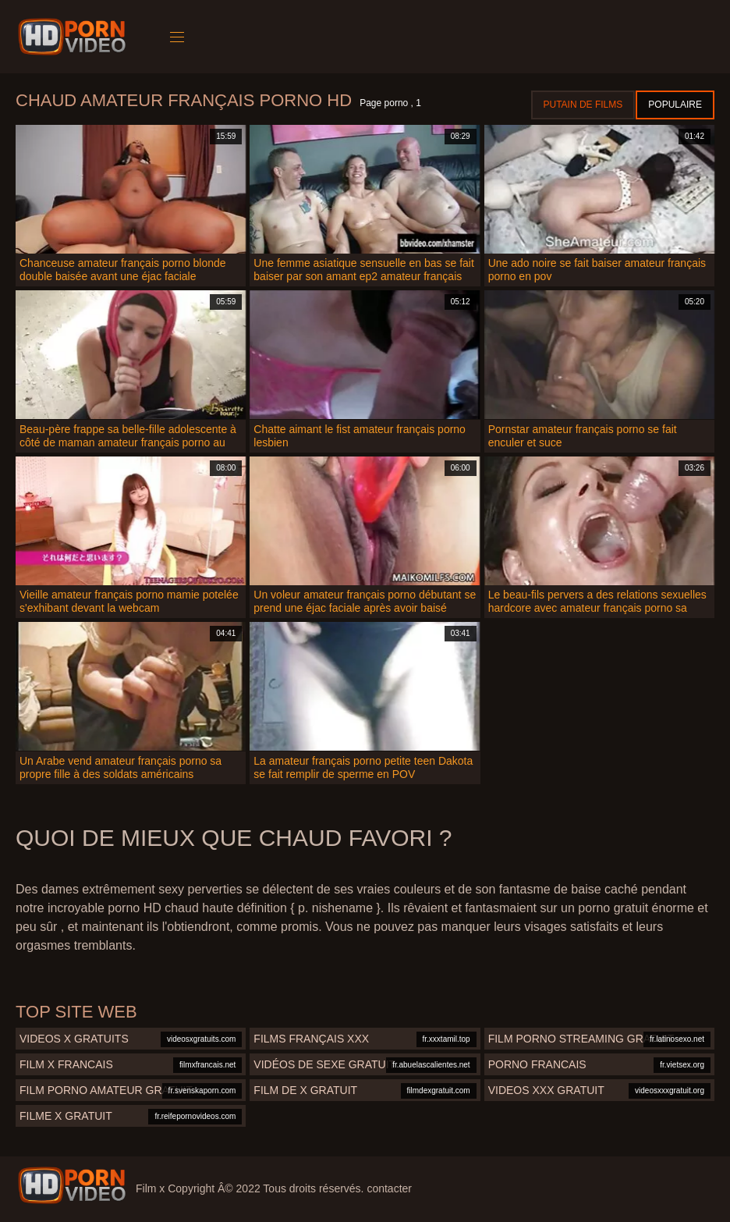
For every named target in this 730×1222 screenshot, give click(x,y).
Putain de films (583, 104)
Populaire (675, 104)
